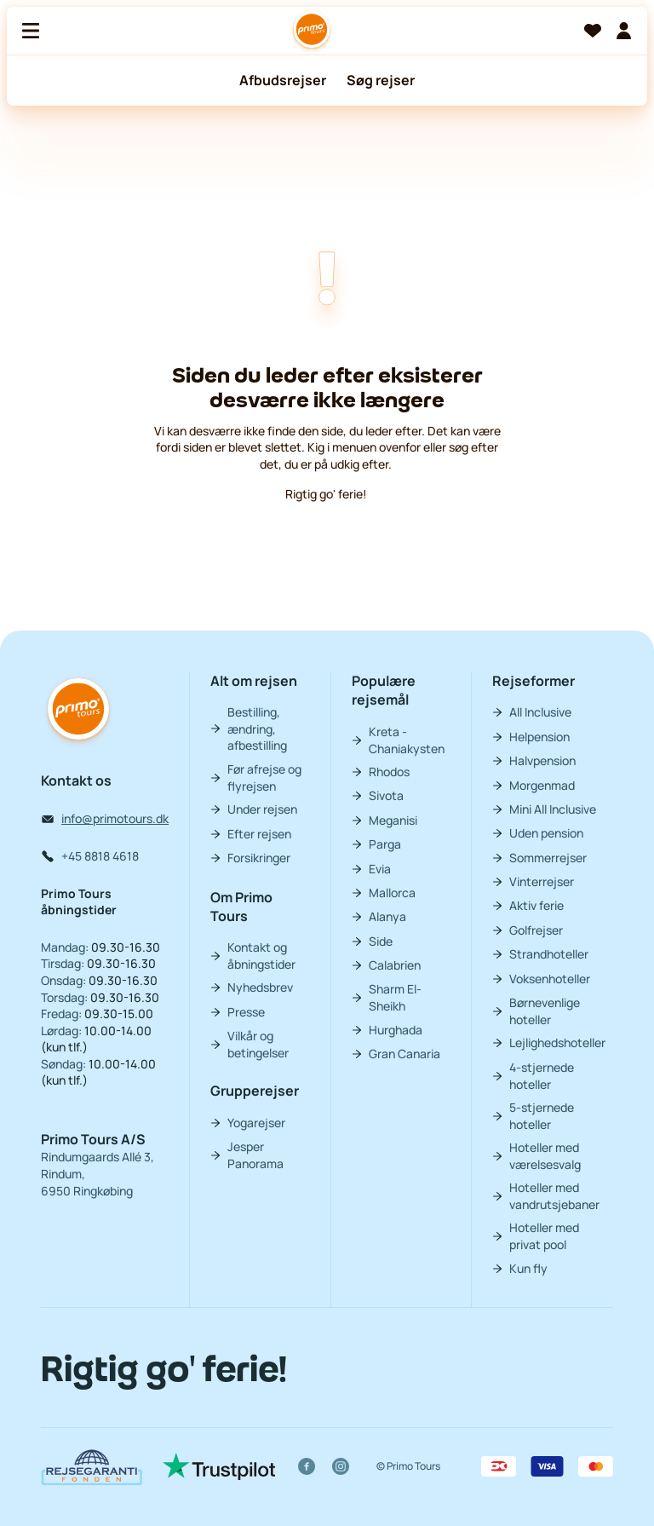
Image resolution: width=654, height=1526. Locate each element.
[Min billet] (623, 30)
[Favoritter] (592, 30)
